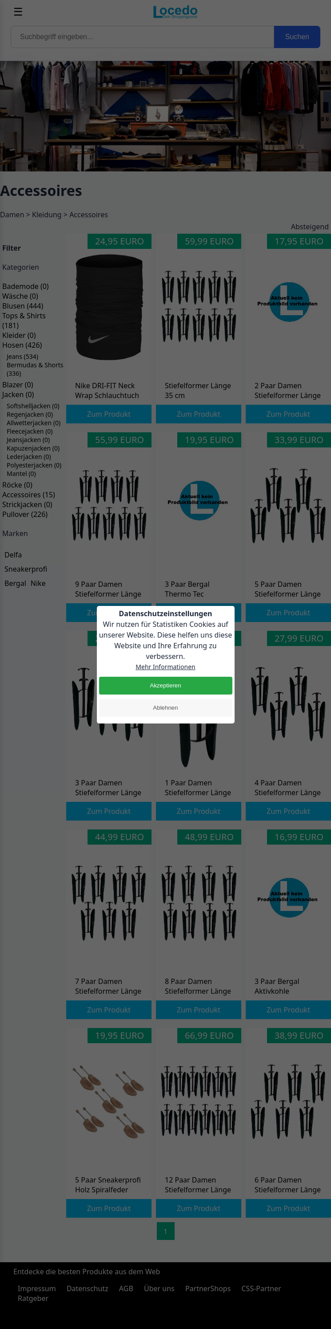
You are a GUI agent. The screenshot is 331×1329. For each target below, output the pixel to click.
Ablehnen (165, 707)
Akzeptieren (165, 685)
